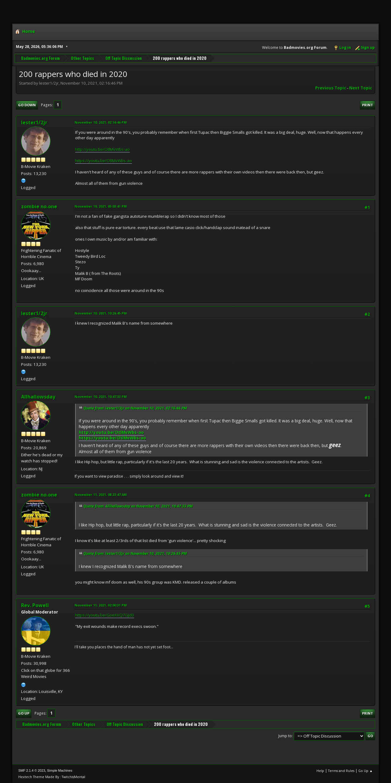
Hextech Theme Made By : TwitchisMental (51, 776)
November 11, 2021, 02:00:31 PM (101, 605)
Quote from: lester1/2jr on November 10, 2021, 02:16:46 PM (135, 408)
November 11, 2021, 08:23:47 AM (101, 494)
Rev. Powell (35, 605)
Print (367, 105)
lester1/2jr (34, 122)
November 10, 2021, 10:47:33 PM (101, 396)
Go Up (23, 713)
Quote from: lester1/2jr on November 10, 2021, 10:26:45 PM (135, 553)
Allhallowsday (38, 396)
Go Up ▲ (365, 770)
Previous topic (330, 88)
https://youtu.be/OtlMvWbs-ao (103, 160)
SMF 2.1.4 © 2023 (31, 770)
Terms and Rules (341, 770)
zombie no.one (39, 206)
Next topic (360, 88)
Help (320, 770)
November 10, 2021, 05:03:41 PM (101, 206)
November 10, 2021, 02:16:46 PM (101, 122)
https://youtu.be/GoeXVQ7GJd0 (104, 615)
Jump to (285, 735)
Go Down (27, 105)
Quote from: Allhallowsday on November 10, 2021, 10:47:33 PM (138, 506)
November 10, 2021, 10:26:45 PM (101, 313)
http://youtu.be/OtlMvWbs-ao (102, 149)
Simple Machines (59, 770)
